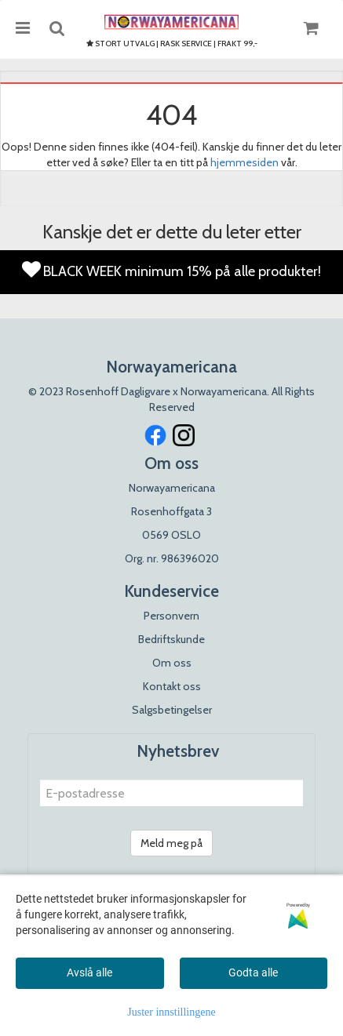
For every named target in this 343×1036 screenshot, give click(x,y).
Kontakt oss (172, 686)
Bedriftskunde (171, 639)
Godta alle (253, 972)
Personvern (171, 616)
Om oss (172, 663)
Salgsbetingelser (172, 710)
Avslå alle (89, 972)
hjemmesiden (244, 162)
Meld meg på (171, 843)
